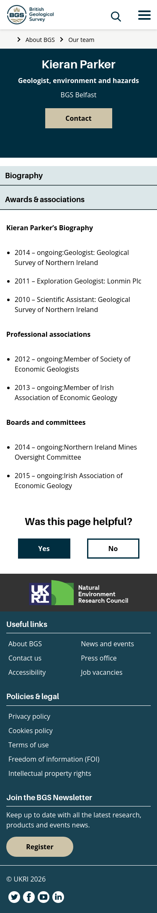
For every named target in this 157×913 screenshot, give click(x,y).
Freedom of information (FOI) (53, 759)
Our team (81, 40)
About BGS (40, 40)
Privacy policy (29, 716)
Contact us (24, 658)
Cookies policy (30, 730)
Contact (78, 118)
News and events (107, 643)
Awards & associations (45, 199)
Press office (99, 658)
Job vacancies (101, 672)
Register (40, 846)
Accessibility (27, 672)
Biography (24, 175)
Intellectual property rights (49, 773)
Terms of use (28, 744)
